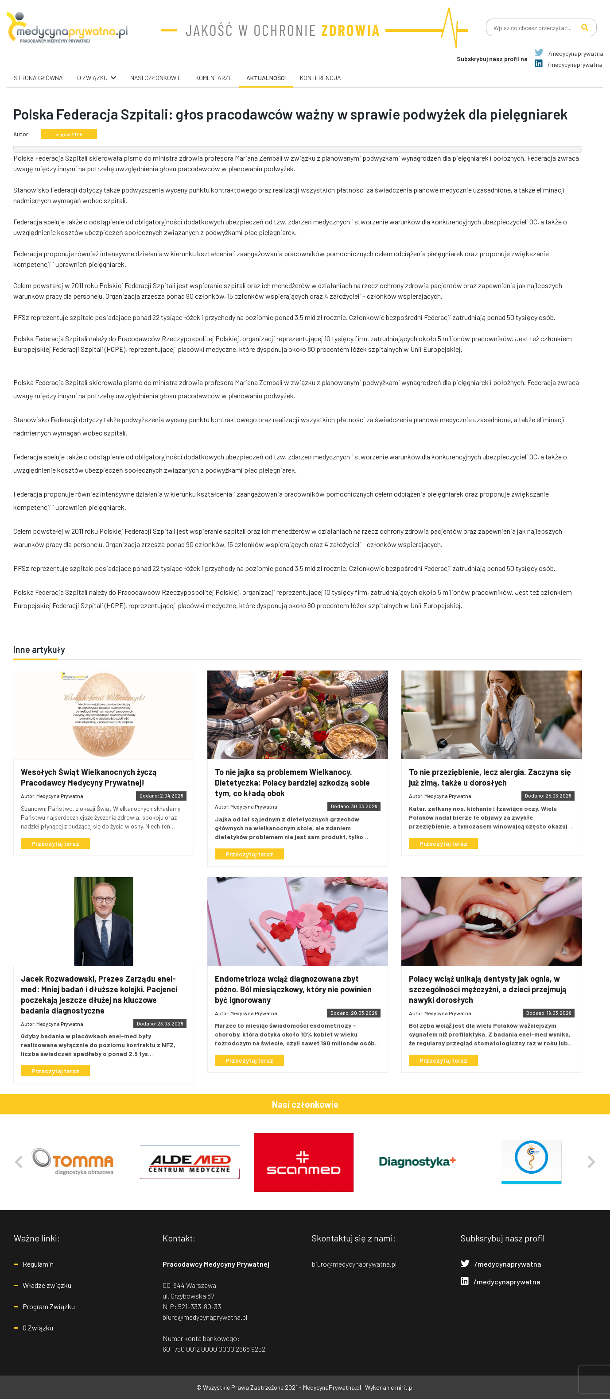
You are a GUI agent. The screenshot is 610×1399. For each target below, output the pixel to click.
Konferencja (320, 77)
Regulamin (38, 1264)
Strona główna (38, 77)
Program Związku (49, 1306)
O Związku (38, 1327)
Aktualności (266, 77)
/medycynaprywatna (569, 53)
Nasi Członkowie (155, 77)
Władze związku (47, 1285)
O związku (92, 77)
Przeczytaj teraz (55, 843)
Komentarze (213, 77)
